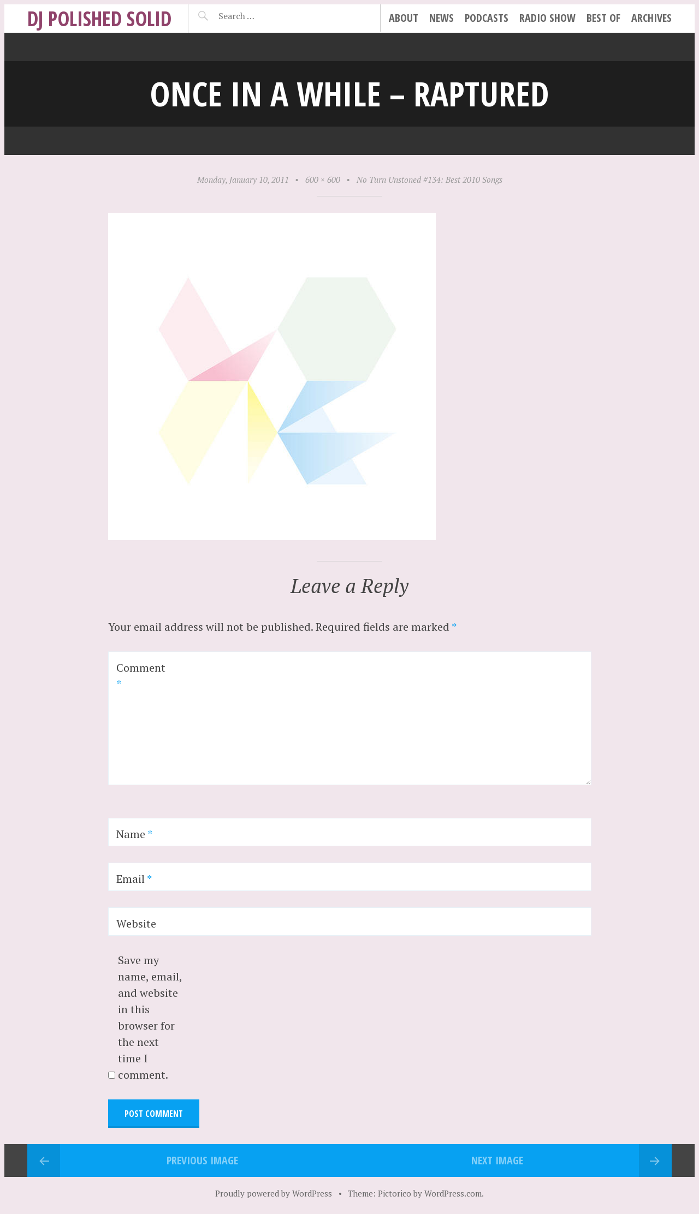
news (441, 17)
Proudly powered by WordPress (273, 1193)
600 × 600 (322, 179)
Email (134, 878)
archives (651, 17)
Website (136, 923)
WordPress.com (453, 1193)
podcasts (486, 17)
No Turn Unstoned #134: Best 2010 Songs (429, 179)
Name (134, 834)
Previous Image (202, 1160)
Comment (140, 675)
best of (603, 17)
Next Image (497, 1160)
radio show (547, 17)
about (403, 17)
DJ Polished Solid (99, 18)
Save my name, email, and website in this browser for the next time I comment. (150, 1017)
